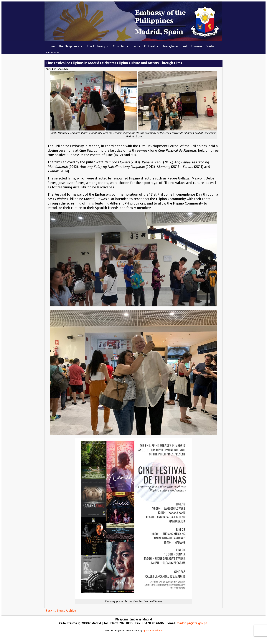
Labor (136, 46)
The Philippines (70, 46)
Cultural (151, 46)
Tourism (196, 46)
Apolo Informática (152, 630)
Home (50, 46)
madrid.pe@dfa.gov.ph (192, 623)
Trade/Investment (174, 46)
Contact (211, 46)
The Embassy (98, 46)
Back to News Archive (60, 611)
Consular (121, 46)
